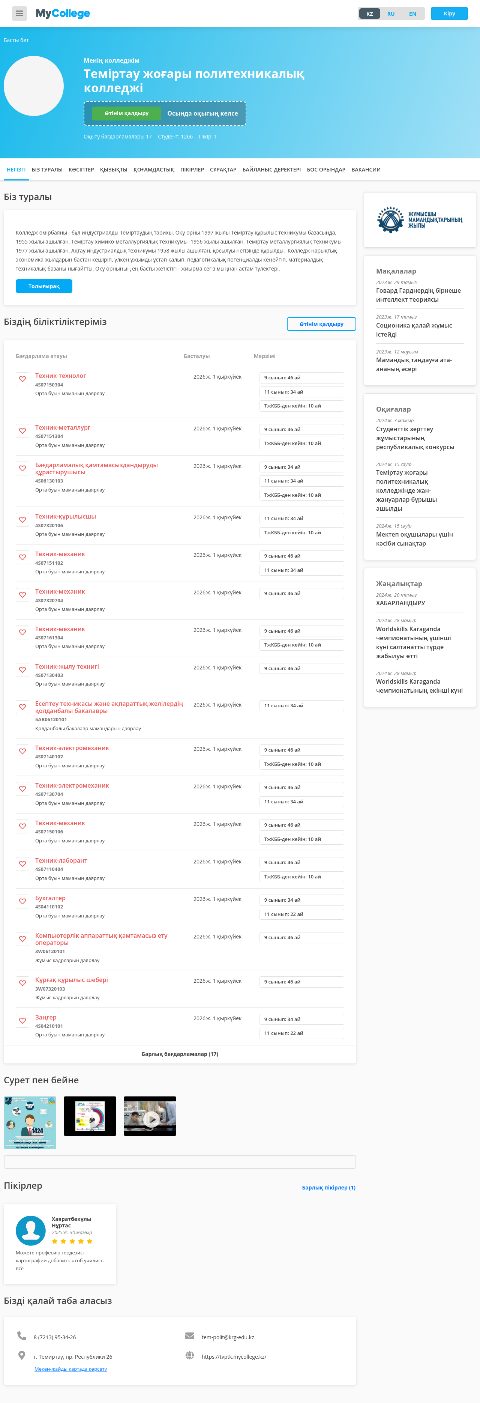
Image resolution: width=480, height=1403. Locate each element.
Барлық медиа (179, 1161)
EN (412, 13)
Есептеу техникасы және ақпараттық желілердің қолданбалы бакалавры (109, 707)
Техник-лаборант (61, 860)
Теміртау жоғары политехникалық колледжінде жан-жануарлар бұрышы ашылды (406, 490)
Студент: (175, 136)
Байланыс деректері (272, 169)
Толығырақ (44, 286)
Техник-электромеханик (72, 748)
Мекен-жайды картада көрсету (70, 1368)
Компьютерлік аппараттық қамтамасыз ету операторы (101, 939)
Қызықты (114, 169)
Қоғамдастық (154, 169)
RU (391, 13)
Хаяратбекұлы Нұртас (72, 1222)
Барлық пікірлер (329, 1187)
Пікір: (208, 136)
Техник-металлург (62, 427)
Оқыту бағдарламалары (118, 136)
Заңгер (46, 1017)
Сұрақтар (223, 169)
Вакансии (366, 169)
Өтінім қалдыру (126, 113)
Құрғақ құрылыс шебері (71, 980)
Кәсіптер (81, 169)
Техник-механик (60, 554)
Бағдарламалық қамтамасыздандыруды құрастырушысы (96, 468)
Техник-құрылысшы (65, 516)
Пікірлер (192, 169)
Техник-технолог (60, 375)
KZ (369, 13)
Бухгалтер (50, 898)
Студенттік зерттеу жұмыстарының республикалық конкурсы (415, 438)
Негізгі (16, 169)
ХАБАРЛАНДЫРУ (400, 603)
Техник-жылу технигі (67, 666)
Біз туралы (47, 169)
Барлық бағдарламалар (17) (180, 1053)
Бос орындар (326, 169)
